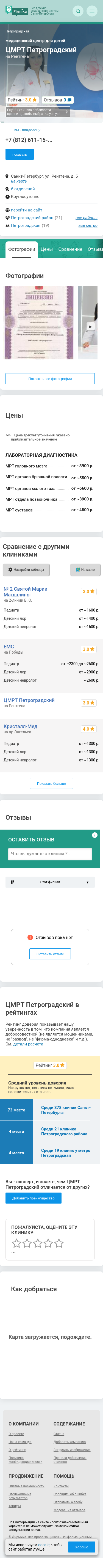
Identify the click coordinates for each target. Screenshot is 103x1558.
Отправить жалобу (68, 1502)
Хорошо (81, 1547)
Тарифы (15, 1506)
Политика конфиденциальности (25, 1460)
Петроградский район (32, 217)
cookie (43, 1545)
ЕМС (9, 646)
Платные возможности (26, 1486)
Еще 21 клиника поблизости (37, 112)
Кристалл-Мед (20, 726)
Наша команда (20, 1442)
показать (19, 154)
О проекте (16, 1434)
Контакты (61, 1486)
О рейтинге (17, 1450)
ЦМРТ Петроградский (29, 700)
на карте (19, 181)
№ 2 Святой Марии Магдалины (25, 592)
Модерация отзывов (69, 1510)
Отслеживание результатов (20, 1496)
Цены (47, 249)
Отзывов (55, 100)
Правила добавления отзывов (70, 1460)
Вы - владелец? (27, 130)
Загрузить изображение (72, 1450)
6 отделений (23, 188)
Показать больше (51, 783)
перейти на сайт (26, 210)
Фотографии (21, 249)
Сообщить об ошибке (70, 1494)
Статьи (59, 1434)
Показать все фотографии (50, 379)
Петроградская (25, 225)
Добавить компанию (70, 1442)
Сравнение (70, 249)
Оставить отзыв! (50, 954)
